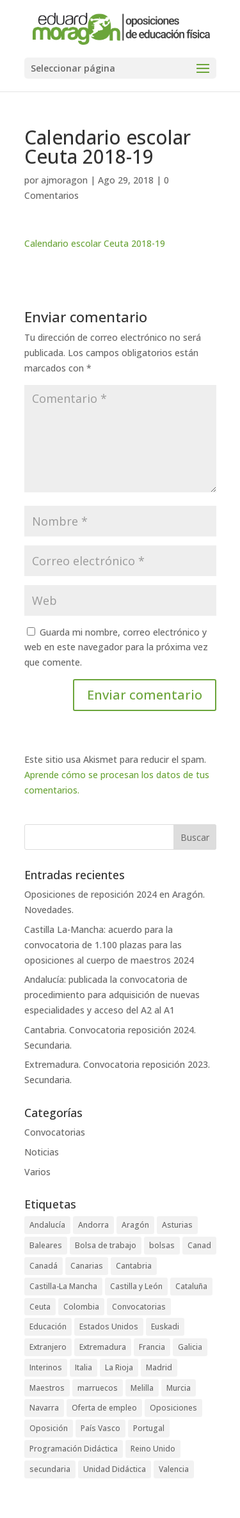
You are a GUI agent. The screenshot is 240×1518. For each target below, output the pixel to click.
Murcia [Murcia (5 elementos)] (178, 1387)
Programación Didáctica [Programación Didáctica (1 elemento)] (73, 1448)
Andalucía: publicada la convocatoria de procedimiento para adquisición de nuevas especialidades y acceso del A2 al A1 (112, 994)
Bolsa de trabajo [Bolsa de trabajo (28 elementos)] (105, 1245)
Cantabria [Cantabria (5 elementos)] (134, 1265)
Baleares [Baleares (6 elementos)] (45, 1245)
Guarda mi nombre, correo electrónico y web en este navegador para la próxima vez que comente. (116, 647)
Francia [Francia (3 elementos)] (152, 1347)
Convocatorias (54, 1132)
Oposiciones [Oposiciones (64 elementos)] (173, 1407)
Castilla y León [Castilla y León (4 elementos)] (136, 1286)
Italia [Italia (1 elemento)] (83, 1367)
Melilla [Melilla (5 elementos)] (142, 1387)
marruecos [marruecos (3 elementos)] (97, 1387)
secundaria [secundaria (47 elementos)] (49, 1469)
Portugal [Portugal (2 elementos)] (148, 1428)
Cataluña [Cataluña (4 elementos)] (191, 1286)
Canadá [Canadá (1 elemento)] (43, 1265)
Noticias (41, 1152)
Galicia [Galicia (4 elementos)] (190, 1347)
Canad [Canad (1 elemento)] (199, 1245)
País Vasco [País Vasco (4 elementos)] (100, 1428)
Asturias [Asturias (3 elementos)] (177, 1224)
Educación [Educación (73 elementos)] (48, 1326)
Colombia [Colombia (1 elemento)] (81, 1306)
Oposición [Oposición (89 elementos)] (48, 1428)
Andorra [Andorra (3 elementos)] (93, 1224)
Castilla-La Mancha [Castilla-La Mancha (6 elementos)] (63, 1286)
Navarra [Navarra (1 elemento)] (44, 1407)
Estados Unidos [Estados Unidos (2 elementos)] (108, 1326)
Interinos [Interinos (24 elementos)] (45, 1367)
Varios (37, 1172)
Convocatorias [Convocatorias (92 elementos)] (139, 1306)
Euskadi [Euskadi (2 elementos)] (165, 1326)
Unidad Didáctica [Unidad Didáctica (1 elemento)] (114, 1469)
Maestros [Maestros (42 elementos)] (47, 1387)
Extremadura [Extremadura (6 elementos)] (102, 1347)
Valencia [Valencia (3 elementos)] (174, 1469)
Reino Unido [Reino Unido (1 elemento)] (153, 1448)
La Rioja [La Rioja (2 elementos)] (119, 1367)
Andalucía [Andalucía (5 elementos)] (47, 1224)
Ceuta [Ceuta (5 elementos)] (40, 1306)
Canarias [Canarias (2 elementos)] (86, 1265)
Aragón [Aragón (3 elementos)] (135, 1224)
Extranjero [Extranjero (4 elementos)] (48, 1347)
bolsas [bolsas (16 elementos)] (162, 1245)
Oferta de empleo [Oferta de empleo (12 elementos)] (104, 1407)
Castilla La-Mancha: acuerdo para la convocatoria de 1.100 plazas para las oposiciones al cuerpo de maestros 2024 (109, 944)
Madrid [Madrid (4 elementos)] (159, 1367)
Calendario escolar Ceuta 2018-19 (94, 243)
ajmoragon (64, 180)
